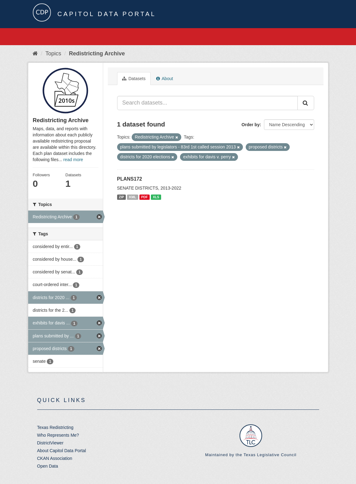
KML (132, 197)
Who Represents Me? (58, 435)
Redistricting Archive (97, 53)
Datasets (134, 78)
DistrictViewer (50, 442)
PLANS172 (129, 179)
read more (73, 159)
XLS (156, 197)
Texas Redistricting (55, 427)
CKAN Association (55, 458)
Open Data (47, 466)
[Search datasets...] (207, 103)
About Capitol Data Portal (61, 450)
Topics (53, 53)
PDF (144, 197)
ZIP (121, 197)
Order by (251, 124)
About (164, 78)
